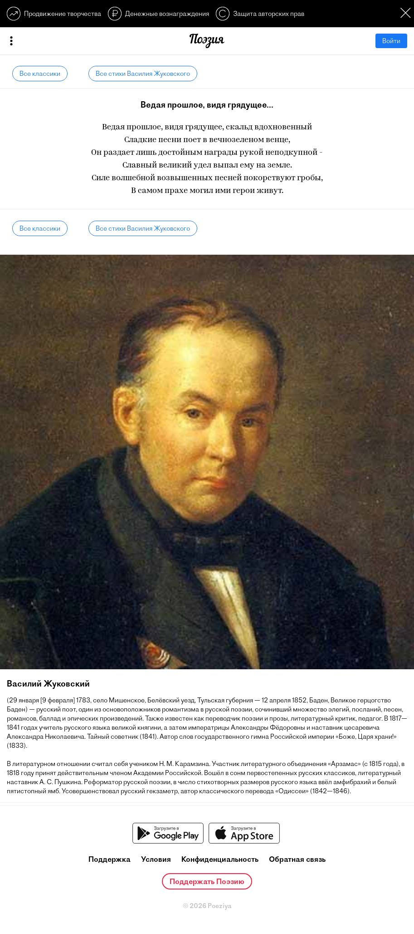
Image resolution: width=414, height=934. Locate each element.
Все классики (39, 73)
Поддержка (109, 859)
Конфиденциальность (219, 859)
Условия (156, 859)
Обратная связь (297, 859)
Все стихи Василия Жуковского (143, 73)
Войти (391, 41)
